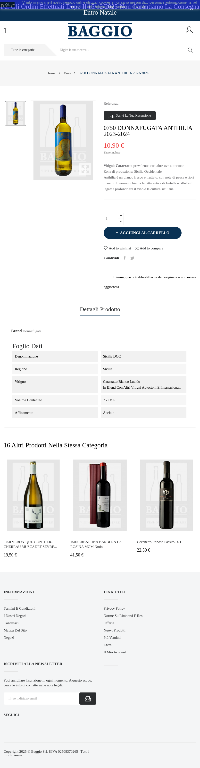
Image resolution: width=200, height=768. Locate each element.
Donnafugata (32, 331)
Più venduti (112, 638)
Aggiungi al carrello (144, 233)
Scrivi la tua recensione (129, 115)
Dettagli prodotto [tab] (100, 309)
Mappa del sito (15, 630)
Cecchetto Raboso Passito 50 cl (160, 542)
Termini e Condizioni (19, 608)
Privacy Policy (114, 608)
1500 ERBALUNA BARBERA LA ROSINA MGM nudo (96, 544)
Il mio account (115, 652)
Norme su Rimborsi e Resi (123, 616)
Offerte (109, 623)
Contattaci (11, 623)
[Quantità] (111, 219)
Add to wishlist (117, 248)
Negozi (9, 638)
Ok (7, 5)
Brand (16, 331)
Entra (107, 645)
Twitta (132, 258)
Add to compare (149, 248)
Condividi (124, 258)
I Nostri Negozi (15, 616)
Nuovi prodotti (114, 630)
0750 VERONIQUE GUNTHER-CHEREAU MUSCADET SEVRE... (30, 544)
